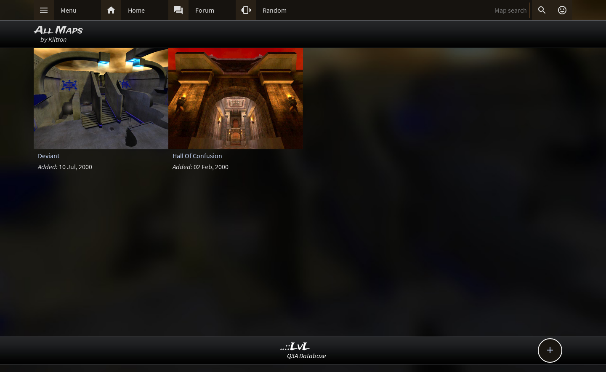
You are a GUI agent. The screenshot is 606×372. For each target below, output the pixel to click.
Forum (204, 10)
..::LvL (295, 347)
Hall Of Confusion (197, 155)
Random (275, 10)
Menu (69, 10)
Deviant (48, 155)
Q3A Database (306, 355)
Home (136, 10)
